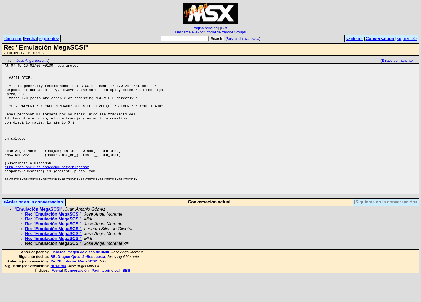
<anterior (13, 38)
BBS (224, 28)
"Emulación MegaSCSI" (38, 236)
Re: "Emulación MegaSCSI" (53, 241)
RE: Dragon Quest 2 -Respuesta (78, 283)
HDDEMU (59, 293)
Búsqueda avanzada (243, 39)
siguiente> (49, 38)
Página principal (205, 28)
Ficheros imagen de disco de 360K (80, 279)
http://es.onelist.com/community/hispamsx (47, 188)
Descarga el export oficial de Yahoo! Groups (210, 32)
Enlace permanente (397, 61)
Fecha (30, 38)
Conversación (380, 38)
